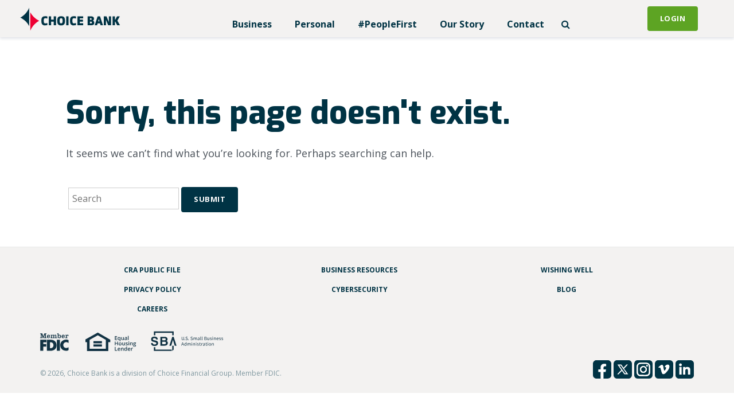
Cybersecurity (359, 289)
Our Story (462, 24)
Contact (525, 24)
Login (673, 18)
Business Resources (359, 270)
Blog (566, 289)
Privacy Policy (152, 289)
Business (252, 24)
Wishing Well (567, 270)
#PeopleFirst (387, 24)
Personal (315, 24)
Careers (152, 309)
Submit (209, 199)
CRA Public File (152, 270)
